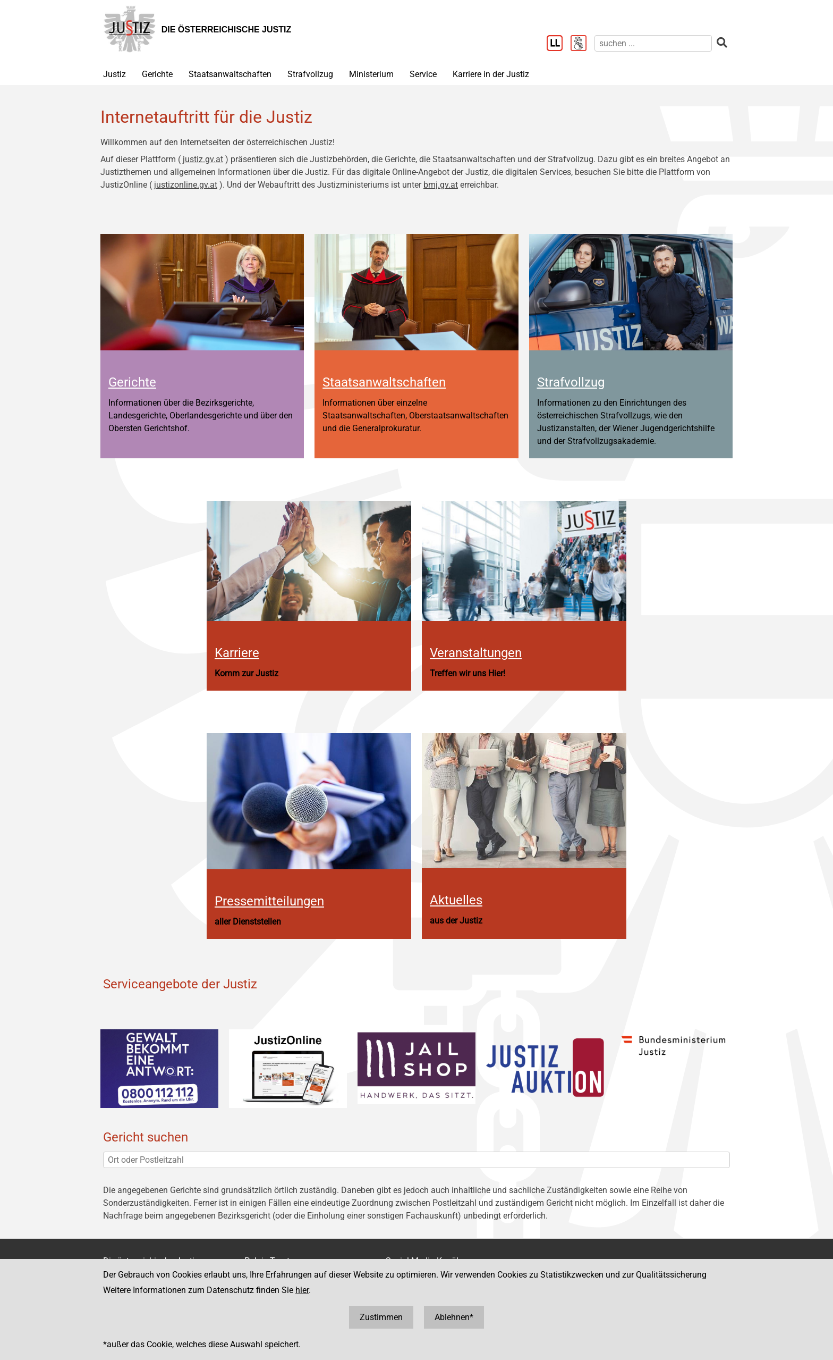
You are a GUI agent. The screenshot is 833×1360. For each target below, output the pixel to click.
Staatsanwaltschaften (230, 74)
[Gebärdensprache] (582, 44)
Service (423, 74)
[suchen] (653, 43)
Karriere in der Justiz (491, 74)
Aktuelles (456, 900)
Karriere (237, 652)
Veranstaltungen (476, 652)
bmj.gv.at (440, 185)
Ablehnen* (454, 1317)
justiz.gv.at (203, 159)
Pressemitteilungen (269, 901)
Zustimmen (381, 1317)
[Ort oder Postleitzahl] (416, 1160)
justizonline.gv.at (185, 185)
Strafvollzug (310, 74)
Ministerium (371, 74)
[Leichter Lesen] (559, 44)
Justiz (114, 74)
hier (302, 1290)
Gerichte (157, 74)
